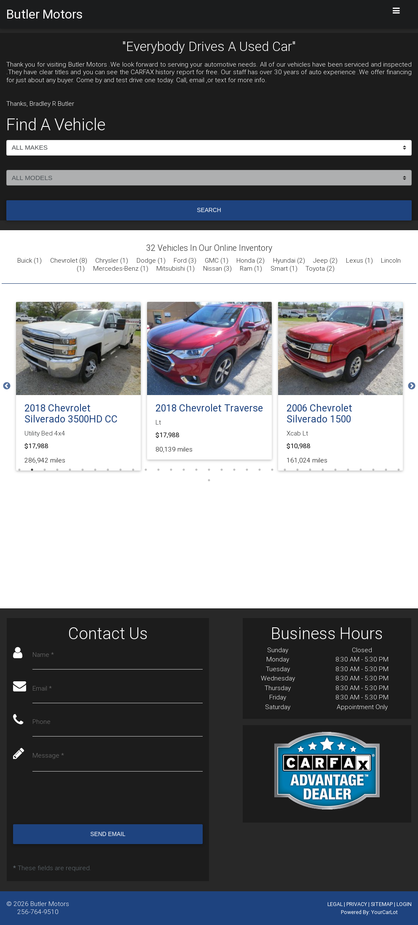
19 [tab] (247, 469)
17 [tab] (221, 469)
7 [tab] (95, 469)
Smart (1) (284, 268)
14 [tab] (184, 469)
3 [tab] (44, 469)
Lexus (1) (359, 260)
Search (209, 210)
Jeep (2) (325, 260)
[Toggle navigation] (396, 10)
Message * (48, 757)
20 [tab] (259, 469)
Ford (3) (185, 260)
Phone (42, 723)
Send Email (108, 834)
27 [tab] (348, 469)
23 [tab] (297, 469)
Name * (43, 655)
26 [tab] (335, 469)
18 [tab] (234, 469)
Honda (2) (250, 260)
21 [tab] (272, 469)
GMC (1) (216, 260)
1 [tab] (19, 469)
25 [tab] (323, 469)
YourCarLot (384, 912)
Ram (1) (251, 268)
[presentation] (77, 798)
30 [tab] (386, 469)
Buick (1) (29, 260)
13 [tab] (171, 469)
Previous (7, 386)
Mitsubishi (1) (175, 268)
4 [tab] (57, 469)
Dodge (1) (151, 260)
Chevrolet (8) (68, 260)
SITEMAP (382, 904)
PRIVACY (356, 904)
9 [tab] (120, 469)
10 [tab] (133, 469)
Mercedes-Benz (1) (120, 268)
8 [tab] (108, 469)
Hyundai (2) (289, 260)
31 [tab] (398, 469)
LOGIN (404, 904)
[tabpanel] (78, 386)
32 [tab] (209, 480)
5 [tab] (70, 469)
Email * (42, 689)
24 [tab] (310, 469)
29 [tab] (373, 469)
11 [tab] (146, 469)
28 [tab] (360, 469)
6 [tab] (82, 469)
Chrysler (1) (111, 260)
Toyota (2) (320, 268)
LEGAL (335, 904)
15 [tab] (196, 469)
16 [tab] (209, 469)
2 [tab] (32, 469)
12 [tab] (158, 469)
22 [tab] (285, 469)
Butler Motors (49, 903)
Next (411, 386)
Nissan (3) (217, 268)
